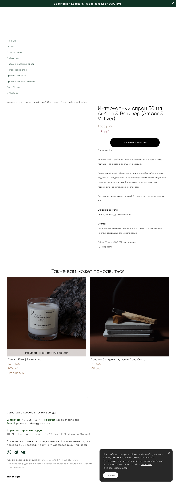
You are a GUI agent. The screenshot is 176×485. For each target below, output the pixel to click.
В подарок (12, 93)
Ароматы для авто (16, 75)
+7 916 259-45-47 (31, 419)
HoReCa (11, 40)
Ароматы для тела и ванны (21, 81)
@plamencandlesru (68, 419)
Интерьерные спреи (17, 69)
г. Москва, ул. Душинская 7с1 (34, 434)
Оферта (88, 463)
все (20, 102)
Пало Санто (13, 87)
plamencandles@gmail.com (33, 423)
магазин (11, 102)
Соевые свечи (14, 52)
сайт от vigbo (13, 477)
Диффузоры (13, 58)
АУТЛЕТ (10, 46)
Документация (17, 467)
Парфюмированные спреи (20, 64)
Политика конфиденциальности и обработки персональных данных (44, 463)
